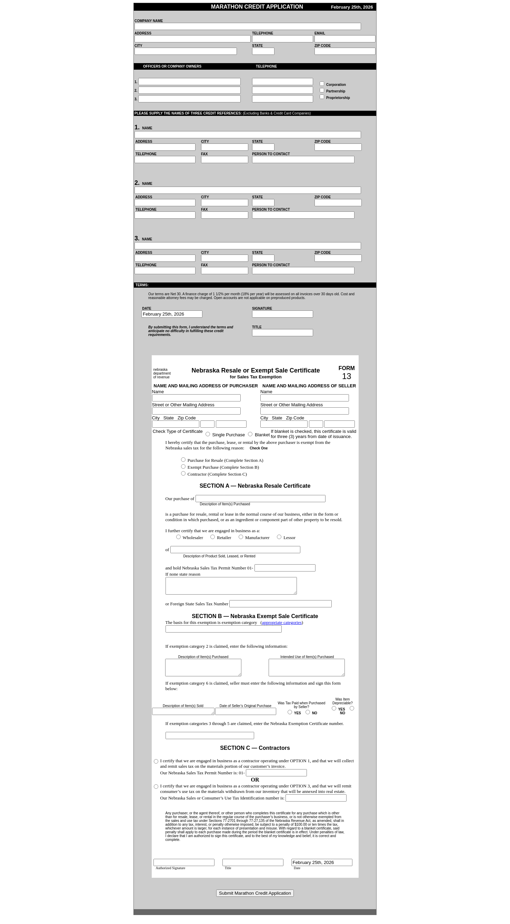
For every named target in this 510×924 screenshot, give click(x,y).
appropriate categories (282, 625)
